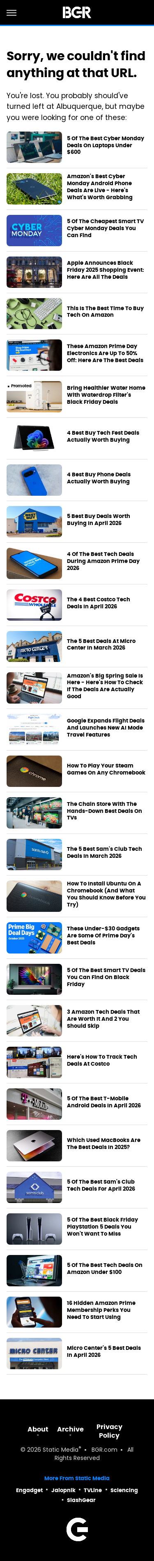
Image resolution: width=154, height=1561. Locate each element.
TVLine (93, 1490)
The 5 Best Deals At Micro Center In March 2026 (101, 645)
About (38, 1429)
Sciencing (124, 1490)
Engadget (29, 1490)
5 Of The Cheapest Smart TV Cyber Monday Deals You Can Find (105, 228)
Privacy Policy (109, 1431)
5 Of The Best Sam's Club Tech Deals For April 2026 (101, 1185)
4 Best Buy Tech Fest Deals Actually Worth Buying (103, 436)
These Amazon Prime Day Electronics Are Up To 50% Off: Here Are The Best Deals (105, 353)
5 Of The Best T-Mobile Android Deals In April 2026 (104, 1102)
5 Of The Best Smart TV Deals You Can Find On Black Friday (106, 977)
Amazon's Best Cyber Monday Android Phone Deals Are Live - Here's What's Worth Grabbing (100, 187)
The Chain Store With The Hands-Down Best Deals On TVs (104, 811)
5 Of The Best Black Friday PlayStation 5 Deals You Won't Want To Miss (102, 1227)
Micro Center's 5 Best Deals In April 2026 (104, 1352)
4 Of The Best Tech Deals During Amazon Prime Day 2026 (103, 561)
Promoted (21, 385)
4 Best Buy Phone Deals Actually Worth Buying (99, 478)
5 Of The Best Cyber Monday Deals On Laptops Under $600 (105, 145)
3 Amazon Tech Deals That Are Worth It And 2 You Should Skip (103, 1019)
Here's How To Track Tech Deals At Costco (102, 1060)
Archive (70, 1429)
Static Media (60, 1450)
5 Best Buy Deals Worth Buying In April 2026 (98, 520)
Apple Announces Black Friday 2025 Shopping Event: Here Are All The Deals (105, 270)
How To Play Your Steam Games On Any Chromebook (106, 769)
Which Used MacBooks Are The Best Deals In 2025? (103, 1144)
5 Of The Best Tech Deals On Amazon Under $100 (105, 1269)
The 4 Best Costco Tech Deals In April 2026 (98, 603)
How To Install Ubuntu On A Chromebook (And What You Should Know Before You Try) (106, 894)
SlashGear (81, 1500)
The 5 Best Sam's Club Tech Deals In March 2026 (104, 852)
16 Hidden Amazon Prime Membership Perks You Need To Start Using (101, 1310)
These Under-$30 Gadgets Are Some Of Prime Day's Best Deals (103, 935)
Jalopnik (63, 1490)
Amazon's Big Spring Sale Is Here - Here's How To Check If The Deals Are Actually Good (105, 686)
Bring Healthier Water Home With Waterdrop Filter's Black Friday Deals (106, 395)
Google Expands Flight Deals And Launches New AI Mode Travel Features (106, 728)
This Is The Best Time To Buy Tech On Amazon (105, 312)
